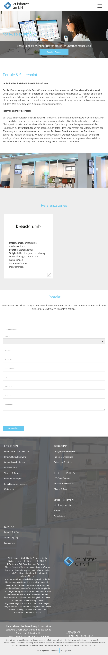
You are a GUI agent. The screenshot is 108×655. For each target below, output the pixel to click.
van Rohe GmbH (31, 633)
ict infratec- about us (63, 505)
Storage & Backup (12, 473)
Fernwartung (10, 542)
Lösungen (11, 446)
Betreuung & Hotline (63, 462)
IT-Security (9, 489)
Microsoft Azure (61, 489)
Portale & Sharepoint (13, 478)
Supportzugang (11, 537)
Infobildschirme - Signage (15, 483)
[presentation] (24, 417)
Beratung (61, 446)
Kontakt (10, 527)
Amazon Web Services (64, 483)
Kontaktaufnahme (54, 52)
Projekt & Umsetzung (63, 456)
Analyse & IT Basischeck (64, 451)
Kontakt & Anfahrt (12, 532)
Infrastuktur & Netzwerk (15, 456)
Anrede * (8, 336)
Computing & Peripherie (14, 462)
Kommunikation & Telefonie (16, 451)
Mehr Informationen (88, 645)
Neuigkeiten (59, 516)
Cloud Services (64, 473)
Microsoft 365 (10, 467)
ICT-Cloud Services (62, 478)
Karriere (57, 510)
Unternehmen (64, 500)
